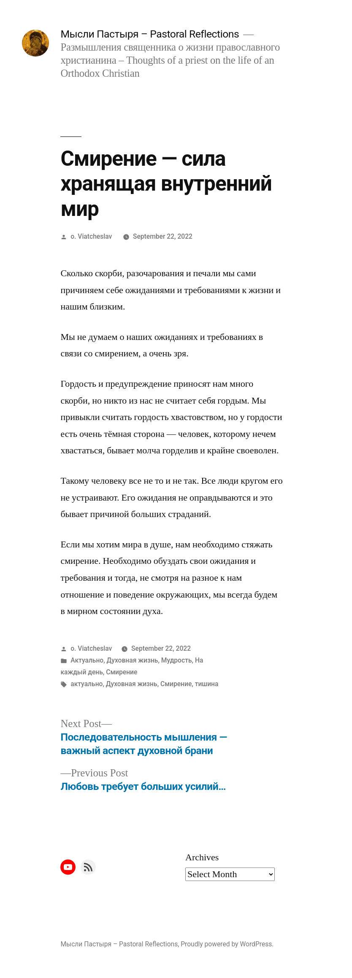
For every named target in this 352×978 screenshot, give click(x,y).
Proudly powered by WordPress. (227, 944)
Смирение (121, 672)
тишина (207, 684)
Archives (202, 857)
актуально (86, 684)
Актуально (86, 660)
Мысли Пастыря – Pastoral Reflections (149, 34)
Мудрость (176, 660)
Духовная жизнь (132, 660)
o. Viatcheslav (91, 236)
